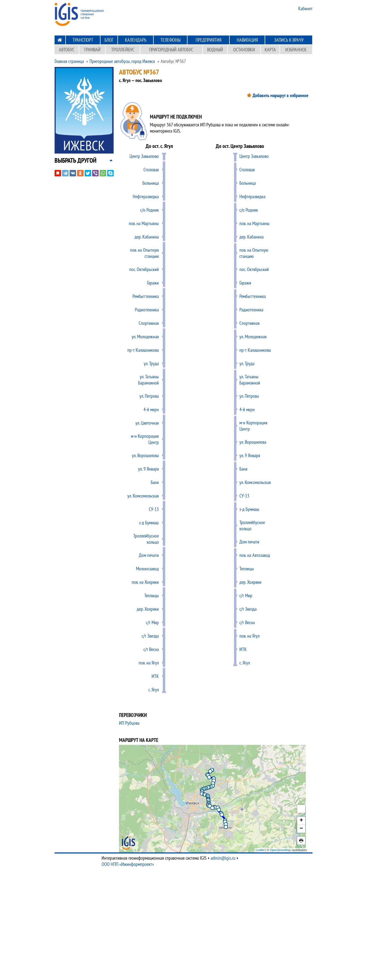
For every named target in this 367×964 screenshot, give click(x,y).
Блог (109, 40)
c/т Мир (152, 622)
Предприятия (208, 40)
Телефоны (170, 40)
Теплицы (151, 595)
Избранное (296, 50)
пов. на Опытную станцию (144, 253)
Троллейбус (122, 50)
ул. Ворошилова (145, 455)
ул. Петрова (149, 396)
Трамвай (92, 50)
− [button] (301, 829)
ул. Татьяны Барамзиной (148, 379)
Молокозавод (147, 568)
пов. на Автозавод (254, 555)
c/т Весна (151, 649)
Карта (270, 50)
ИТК (155, 676)
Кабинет (305, 8)
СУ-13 (154, 509)
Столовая (151, 169)
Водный (215, 50)
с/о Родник (149, 210)
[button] (75, 160)
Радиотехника (147, 310)
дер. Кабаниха (147, 237)
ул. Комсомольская (143, 496)
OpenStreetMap (280, 850)
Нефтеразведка (146, 196)
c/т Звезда (150, 636)
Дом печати (149, 555)
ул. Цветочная (147, 423)
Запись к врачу (289, 40)
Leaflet (260, 850)
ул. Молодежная (145, 336)
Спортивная (149, 323)
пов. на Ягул (149, 663)
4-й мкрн (151, 409)
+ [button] (301, 821)
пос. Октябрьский (144, 269)
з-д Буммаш (149, 523)
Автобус (66, 50)
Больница (150, 183)
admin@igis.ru (223, 858)
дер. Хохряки (148, 609)
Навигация (247, 40)
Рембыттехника (145, 296)
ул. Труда (151, 363)
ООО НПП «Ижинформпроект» (128, 864)
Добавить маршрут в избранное (280, 95)
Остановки (244, 50)
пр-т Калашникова (143, 350)
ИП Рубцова (129, 723)
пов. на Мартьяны (144, 223)
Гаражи (153, 283)
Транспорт (83, 40)
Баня (155, 482)
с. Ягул (153, 689)
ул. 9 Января (148, 469)
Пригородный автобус (171, 50)
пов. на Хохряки (145, 582)
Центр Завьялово (144, 156)
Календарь (135, 40)
